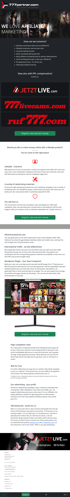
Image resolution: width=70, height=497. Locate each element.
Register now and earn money (35, 133)
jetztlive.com (34, 422)
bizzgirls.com (8, 486)
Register (26, 495)
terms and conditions (10, 471)
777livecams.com (48, 422)
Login (4, 495)
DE (66, 495)
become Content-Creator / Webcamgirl (14, 476)
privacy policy (8, 474)
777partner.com (8, 488)
